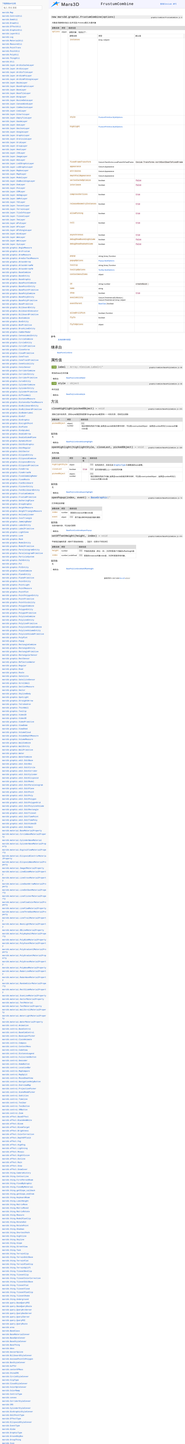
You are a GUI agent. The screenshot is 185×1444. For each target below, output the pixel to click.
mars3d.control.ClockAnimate (17, 1040)
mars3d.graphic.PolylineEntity (18, 620)
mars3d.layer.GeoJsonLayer (16, 128)
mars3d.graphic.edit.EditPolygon (19, 799)
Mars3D (122, 578)
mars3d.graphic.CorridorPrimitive (19, 378)
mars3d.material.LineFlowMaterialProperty (24, 908)
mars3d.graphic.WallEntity (16, 746)
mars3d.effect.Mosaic (13, 1152)
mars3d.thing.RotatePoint (15, 1226)
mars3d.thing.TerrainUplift (16, 1268)
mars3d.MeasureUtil (12, 44)
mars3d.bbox (8, 1349)
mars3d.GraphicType (12, 1433)
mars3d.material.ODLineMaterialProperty (23, 930)
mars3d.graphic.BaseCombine (16, 272)
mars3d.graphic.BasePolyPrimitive (19, 301)
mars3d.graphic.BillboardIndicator (20, 311)
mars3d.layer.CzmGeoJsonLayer (17, 107)
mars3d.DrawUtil (10, 23)
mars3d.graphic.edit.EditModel (18, 782)
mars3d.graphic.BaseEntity (16, 276)
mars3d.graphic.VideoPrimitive (18, 722)
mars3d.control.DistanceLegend (18, 1054)
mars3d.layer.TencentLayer (16, 206)
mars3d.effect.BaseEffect (15, 1117)
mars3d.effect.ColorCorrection (18, 1134)
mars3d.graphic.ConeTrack (15, 357)
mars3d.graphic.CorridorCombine (18, 371)
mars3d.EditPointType (13, 1415)
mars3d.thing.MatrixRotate (16, 1212)
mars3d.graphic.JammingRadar (17, 522)
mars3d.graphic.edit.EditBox (17, 764)
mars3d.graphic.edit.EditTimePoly (19, 820)
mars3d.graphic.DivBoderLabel (17, 413)
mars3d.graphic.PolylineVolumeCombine (22, 627)
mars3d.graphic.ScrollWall (16, 683)
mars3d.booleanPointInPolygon (17, 1359)
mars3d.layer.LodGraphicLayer (17, 167)
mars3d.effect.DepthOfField (16, 1138)
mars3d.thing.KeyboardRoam (16, 1198)
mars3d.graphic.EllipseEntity (17, 455)
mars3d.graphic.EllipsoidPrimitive (20, 466)
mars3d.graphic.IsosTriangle (17, 518)
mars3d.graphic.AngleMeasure (17, 248)
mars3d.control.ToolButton (16, 1106)
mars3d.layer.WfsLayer (13, 227)
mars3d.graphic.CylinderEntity (18, 388)
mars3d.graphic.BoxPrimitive (17, 325)
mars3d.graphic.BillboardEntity (18, 308)
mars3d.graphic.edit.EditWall (17, 827)
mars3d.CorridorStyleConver (16, 1401)
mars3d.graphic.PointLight (16, 585)
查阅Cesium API (168, 4)
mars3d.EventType (11, 1426)
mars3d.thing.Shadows (13, 1229)
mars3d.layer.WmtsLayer (14, 241)
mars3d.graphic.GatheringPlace (18, 501)
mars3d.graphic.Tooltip (14, 711)
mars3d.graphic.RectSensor (16, 659)
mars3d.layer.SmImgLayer (15, 195)
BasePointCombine (64, 352)
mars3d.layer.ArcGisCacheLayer (18, 65)
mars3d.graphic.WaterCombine (17, 757)
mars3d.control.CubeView (15, 1050)
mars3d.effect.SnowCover (15, 1169)
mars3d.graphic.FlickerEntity (17, 487)
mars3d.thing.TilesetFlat (15, 1285)
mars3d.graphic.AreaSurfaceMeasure (20, 258)
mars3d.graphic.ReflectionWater (18, 662)
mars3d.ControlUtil (12, 16)
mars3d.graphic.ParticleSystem (18, 557)
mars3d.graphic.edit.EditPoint (18, 792)
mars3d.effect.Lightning (15, 1148)
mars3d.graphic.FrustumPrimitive (19, 497)
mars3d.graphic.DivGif (13, 416)
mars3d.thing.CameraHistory (16, 1173)
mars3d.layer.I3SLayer (13, 153)
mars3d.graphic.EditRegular (16, 448)
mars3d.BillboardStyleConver (17, 1356)
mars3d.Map (7, 13)
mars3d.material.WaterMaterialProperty (22, 1022)
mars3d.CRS (7, 1405)
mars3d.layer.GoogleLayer (15, 132)
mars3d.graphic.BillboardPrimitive (20, 315)
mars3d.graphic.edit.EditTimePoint (20, 817)
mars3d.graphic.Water (13, 753)
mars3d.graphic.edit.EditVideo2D (19, 824)
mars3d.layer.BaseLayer (14, 90)
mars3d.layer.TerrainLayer (16, 209)
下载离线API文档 (9, 3)
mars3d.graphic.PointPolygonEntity (20, 595)
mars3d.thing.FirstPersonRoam (17, 1180)
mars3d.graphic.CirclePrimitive (18, 346)
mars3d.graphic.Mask (12, 539)
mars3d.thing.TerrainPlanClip (17, 1264)
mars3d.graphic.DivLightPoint (17, 423)
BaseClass (102, 303)
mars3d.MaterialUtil (12, 41)
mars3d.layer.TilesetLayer (16, 216)
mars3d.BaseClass (11, 1331)
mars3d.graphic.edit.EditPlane (18, 789)
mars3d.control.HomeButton (16, 1064)
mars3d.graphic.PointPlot (15, 592)
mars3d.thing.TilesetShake (16, 1296)
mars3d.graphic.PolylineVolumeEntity (21, 631)
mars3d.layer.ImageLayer (15, 157)
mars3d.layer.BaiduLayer (15, 83)
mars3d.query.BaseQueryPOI (16, 1303)
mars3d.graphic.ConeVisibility (18, 364)
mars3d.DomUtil (10, 20)
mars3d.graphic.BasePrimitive (17, 304)
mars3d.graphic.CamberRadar (16, 332)
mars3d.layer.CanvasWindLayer (17, 104)
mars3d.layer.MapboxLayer (15, 171)
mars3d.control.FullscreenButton (19, 1057)
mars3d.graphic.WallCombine (16, 743)
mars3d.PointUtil (11, 51)
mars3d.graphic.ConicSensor (16, 367)
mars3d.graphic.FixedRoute (16, 480)
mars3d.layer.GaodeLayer (15, 121)
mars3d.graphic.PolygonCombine (18, 606)
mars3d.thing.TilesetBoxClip (17, 1271)
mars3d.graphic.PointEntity (16, 581)
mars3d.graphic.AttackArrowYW (17, 269)
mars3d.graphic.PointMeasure (17, 588)
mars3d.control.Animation (15, 1025)
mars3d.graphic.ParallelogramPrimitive (22, 553)
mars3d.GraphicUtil (12, 30)
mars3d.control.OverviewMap (16, 1085)
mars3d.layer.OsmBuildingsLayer (18, 181)
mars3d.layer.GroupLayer (15, 146)
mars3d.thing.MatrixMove (15, 1205)
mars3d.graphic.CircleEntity (17, 343)
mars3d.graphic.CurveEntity (16, 381)
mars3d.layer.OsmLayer (13, 185)
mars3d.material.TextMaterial (17, 1003)
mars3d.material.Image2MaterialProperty (23, 868)
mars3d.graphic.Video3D (14, 718)
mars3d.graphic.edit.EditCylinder (19, 775)
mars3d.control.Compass (14, 1043)
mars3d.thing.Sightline (14, 1236)
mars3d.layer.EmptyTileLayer (17, 118)
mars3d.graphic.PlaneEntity (16, 574)
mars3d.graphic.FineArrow (15, 469)
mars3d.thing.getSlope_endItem (18, 1194)
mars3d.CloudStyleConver (15, 1384)
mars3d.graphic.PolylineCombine (18, 617)
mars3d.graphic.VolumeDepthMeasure (20, 736)
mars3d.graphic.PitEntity (15, 567)
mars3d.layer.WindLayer (14, 234)
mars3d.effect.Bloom (12, 1124)
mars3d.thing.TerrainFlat (15, 1261)
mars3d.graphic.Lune (12, 536)
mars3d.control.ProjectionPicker (19, 1089)
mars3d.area (8, 1327)
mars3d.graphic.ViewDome (15, 725)
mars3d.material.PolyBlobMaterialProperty (24, 940)
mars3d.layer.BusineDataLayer (17, 100)
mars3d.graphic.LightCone (15, 532)
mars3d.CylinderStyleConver (16, 1408)
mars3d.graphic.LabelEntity (16, 525)
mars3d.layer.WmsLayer (13, 237)
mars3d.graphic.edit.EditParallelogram (22, 785)
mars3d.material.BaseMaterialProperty (22, 831)
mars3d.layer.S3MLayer (13, 192)
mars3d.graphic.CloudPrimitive (18, 353)
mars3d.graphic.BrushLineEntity (18, 329)
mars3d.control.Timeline (15, 1099)
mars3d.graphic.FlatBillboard (17, 483)
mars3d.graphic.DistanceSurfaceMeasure (22, 402)
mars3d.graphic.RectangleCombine (19, 645)
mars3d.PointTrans (11, 48)
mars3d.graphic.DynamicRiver (17, 441)
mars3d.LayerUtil (11, 34)
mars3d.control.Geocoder (15, 1061)
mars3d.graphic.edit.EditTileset (19, 813)
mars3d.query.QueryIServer (16, 1317)
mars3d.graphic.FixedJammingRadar (19, 476)
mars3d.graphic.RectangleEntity (18, 648)
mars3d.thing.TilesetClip (15, 1275)
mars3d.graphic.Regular (14, 666)
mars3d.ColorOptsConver (14, 1387)
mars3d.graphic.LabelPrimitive (18, 529)
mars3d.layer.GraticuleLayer (17, 139)
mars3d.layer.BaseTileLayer (16, 93)
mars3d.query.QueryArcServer (17, 1310)
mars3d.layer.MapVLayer (14, 174)
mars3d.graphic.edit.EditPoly (17, 796)
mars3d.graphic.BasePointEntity (18, 286)
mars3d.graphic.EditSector (16, 451)
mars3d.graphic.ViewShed (15, 729)
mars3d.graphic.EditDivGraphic (18, 444)
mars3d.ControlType (12, 1394)
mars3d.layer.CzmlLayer (14, 111)
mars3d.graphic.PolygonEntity (17, 609)
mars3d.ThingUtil (11, 58)
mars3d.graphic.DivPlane (15, 427)
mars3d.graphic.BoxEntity (15, 322)
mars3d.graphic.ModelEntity (16, 543)
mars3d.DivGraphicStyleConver (17, 1412)
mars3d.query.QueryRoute (15, 1324)
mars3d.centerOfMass (12, 1370)
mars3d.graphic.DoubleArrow (16, 434)
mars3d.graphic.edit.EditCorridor (19, 771)
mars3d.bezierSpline (12, 1352)
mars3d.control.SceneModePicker (18, 1092)
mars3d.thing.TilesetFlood (16, 1289)
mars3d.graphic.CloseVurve (16, 350)
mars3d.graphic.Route (13, 673)
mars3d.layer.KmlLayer (13, 160)
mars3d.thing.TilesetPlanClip (17, 1292)
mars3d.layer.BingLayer (14, 97)
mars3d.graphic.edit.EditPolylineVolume (23, 806)
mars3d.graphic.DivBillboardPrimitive (22, 409)
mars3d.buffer (9, 1366)
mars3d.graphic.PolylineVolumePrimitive (23, 634)
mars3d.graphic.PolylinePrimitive (19, 624)
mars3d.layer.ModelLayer (15, 178)
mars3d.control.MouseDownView (17, 1078)
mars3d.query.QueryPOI (13, 1320)
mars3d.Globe (8, 1429)
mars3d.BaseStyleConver (14, 1341)
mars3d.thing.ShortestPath (16, 1233)
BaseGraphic (99, 497)
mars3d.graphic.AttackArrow (16, 262)
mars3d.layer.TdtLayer (13, 202)
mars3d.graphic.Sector (13, 690)
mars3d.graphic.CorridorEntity (18, 374)
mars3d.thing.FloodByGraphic (17, 1183)
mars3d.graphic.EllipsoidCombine (19, 459)
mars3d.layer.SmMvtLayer (15, 199)
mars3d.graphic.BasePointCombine (19, 283)
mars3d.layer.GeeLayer (13, 125)
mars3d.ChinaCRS (10, 1373)
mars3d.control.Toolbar (14, 1103)
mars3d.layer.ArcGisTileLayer (17, 72)
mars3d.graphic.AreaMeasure (16, 255)
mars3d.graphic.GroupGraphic (17, 504)
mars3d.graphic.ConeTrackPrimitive (20, 360)
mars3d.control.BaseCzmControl (18, 1033)
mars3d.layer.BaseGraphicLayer (18, 86)
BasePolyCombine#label (75, 378)
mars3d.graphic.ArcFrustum (16, 251)
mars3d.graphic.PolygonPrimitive (19, 613)
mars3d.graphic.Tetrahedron (16, 704)
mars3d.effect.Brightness (15, 1131)
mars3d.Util (8, 62)
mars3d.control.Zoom (12, 1113)
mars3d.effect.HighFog (13, 1145)
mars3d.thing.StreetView (15, 1247)
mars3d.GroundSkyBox (12, 1436)
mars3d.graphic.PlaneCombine (17, 571)
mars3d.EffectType (11, 1419)
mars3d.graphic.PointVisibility (18, 602)
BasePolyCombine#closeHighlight (79, 441)
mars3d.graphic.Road (12, 669)
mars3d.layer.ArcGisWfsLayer (17, 76)
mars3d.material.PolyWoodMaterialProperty (24, 968)
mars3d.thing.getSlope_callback (18, 1191)
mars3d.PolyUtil (10, 55)
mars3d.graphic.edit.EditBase (17, 760)
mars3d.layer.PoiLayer (13, 188)
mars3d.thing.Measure (13, 1215)
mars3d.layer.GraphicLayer (16, 135)
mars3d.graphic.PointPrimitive (18, 599)
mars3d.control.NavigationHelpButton (21, 1082)
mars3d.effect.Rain (12, 1162)
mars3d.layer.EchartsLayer (16, 114)
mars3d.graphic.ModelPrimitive (18, 546)
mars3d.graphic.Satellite (15, 676)
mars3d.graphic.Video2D (14, 715)
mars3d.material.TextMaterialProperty (22, 1006)
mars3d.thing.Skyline (13, 1240)
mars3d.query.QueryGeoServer (17, 1313)
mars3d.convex (9, 1398)
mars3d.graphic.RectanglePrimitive (20, 652)
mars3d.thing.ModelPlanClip (16, 1219)
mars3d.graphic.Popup (13, 641)
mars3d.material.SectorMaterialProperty (23, 999)
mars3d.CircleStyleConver (15, 1377)
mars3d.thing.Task (11, 1250)
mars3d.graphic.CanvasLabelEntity (19, 336)
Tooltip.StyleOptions (107, 270)
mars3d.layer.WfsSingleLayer (17, 230)
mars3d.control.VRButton (15, 1110)
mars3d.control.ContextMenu (16, 1047)
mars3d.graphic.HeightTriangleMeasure (22, 511)
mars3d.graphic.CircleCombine (17, 339)
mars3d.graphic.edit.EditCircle (18, 768)
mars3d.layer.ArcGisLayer (15, 69)
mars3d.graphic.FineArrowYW (16, 473)
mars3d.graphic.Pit (12, 564)
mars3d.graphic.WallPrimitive (17, 750)
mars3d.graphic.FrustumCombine (18, 494)
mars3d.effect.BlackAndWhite (17, 1120)
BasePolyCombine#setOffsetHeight (79, 568)
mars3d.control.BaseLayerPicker (18, 1036)
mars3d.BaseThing (11, 1345)
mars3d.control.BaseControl (16, 1029)
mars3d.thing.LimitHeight (15, 1201)
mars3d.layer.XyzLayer (13, 244)
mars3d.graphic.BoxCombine (16, 318)
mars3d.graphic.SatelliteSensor (18, 680)
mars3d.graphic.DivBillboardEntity (20, 406)
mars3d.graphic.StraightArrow (17, 701)
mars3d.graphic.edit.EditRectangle (20, 810)
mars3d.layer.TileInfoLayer (16, 213)
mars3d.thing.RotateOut (14, 1222)
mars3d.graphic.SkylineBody (16, 694)
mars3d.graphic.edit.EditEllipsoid (20, 778)
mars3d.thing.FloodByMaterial (17, 1187)
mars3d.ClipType (10, 1380)
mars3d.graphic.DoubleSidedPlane (19, 437)
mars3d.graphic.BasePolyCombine (18, 293)
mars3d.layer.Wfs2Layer (14, 223)
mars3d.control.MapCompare (16, 1071)
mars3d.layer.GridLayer (14, 143)
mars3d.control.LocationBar (16, 1068)
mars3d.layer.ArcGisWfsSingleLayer (20, 79)
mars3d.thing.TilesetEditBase (17, 1282)
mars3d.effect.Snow (12, 1166)
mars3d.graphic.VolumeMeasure (17, 739)
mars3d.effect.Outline (13, 1159)
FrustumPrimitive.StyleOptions (111, 117)
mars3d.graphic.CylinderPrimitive (19, 392)
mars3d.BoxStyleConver (13, 1363)
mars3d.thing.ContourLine (15, 1176)
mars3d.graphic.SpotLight (15, 697)
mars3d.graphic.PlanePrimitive (18, 578)
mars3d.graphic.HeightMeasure (17, 508)
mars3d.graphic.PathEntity (16, 560)
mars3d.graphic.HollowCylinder (18, 515)
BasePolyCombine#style (75, 394)
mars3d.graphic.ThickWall (15, 708)
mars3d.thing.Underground (15, 1299)
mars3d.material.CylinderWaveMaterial (22, 840)
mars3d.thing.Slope (12, 1243)
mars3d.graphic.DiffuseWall (16, 395)
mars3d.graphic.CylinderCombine (18, 385)
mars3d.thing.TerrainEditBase (17, 1257)
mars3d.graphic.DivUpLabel (16, 430)
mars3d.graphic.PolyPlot (15, 638)
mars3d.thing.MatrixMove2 (15, 1208)
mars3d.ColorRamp (11, 1391)
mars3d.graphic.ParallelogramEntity (21, 550)
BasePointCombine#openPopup (79, 530)
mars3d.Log (7, 37)
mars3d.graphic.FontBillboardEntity (21, 490)
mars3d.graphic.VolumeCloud (16, 732)
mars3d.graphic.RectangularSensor (19, 655)
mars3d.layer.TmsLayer (13, 220)
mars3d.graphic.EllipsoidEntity (18, 462)
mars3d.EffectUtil (11, 27)
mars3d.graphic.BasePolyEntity (18, 297)
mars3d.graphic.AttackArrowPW (17, 265)
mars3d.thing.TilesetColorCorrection (21, 1278)
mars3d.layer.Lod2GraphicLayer (18, 164)
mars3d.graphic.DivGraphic (16, 420)
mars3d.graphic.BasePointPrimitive (20, 290)
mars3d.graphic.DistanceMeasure (18, 399)
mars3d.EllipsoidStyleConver (17, 1422)
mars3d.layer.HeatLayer (14, 150)
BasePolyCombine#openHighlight (79, 492)
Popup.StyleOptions (106, 261)
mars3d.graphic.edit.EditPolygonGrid (21, 803)
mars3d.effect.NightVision (16, 1155)
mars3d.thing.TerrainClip (15, 1254)
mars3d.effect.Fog (11, 1141)
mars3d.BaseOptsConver (13, 1338)
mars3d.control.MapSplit (15, 1075)
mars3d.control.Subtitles (15, 1096)
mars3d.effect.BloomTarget (16, 1127)
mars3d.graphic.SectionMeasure (18, 687)
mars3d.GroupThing (11, 1440)
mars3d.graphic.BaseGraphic (16, 279)
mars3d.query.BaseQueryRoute (17, 1306)
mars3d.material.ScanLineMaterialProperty (24, 996)
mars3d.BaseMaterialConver (16, 1334)
